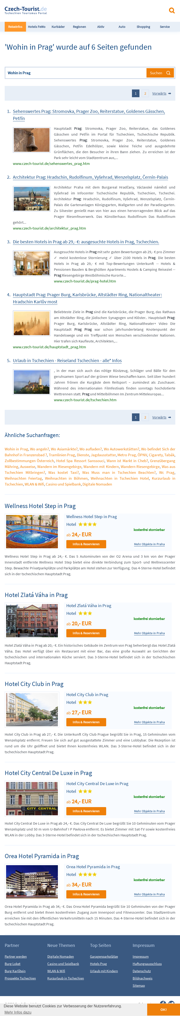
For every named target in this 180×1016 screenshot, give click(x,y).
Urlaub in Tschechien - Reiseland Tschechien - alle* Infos (67, 360)
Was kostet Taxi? (63, 472)
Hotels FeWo (36, 27)
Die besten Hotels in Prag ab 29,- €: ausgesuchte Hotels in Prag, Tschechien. (86, 242)
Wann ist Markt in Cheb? (127, 460)
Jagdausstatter (103, 454)
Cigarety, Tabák (161, 454)
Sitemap (139, 985)
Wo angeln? (39, 449)
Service (165, 27)
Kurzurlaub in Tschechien (65, 978)
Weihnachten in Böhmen (66, 478)
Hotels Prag (98, 963)
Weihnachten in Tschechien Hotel (120, 478)
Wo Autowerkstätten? (121, 449)
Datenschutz (142, 971)
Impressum (141, 956)
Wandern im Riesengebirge (59, 466)
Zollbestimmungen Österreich (29, 460)
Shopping (143, 27)
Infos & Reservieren (86, 544)
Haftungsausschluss (147, 963)
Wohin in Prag (16, 449)
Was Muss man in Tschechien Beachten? (119, 472)
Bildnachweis (142, 978)
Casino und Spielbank (63, 484)
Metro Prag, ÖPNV (132, 454)
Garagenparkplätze (104, 956)
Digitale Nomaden (97, 484)
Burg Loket (12, 963)
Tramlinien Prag (62, 454)
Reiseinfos (15, 27)
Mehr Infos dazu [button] (17, 1012)
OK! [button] (164, 1010)
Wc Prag (167, 472)
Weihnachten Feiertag (23, 478)
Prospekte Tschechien (20, 978)
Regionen (79, 27)
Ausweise (27, 466)
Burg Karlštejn (15, 971)
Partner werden (16, 956)
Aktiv (100, 27)
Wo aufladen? (90, 449)
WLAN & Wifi (34, 484)
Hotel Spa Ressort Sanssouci (80, 460)
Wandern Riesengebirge (140, 466)
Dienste (83, 454)
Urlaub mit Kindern (104, 971)
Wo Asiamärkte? (64, 449)
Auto (122, 27)
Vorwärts (159, 93)
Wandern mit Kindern (101, 466)
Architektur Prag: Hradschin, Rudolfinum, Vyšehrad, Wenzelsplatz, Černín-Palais (90, 177)
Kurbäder (58, 27)
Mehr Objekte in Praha (149, 544)
